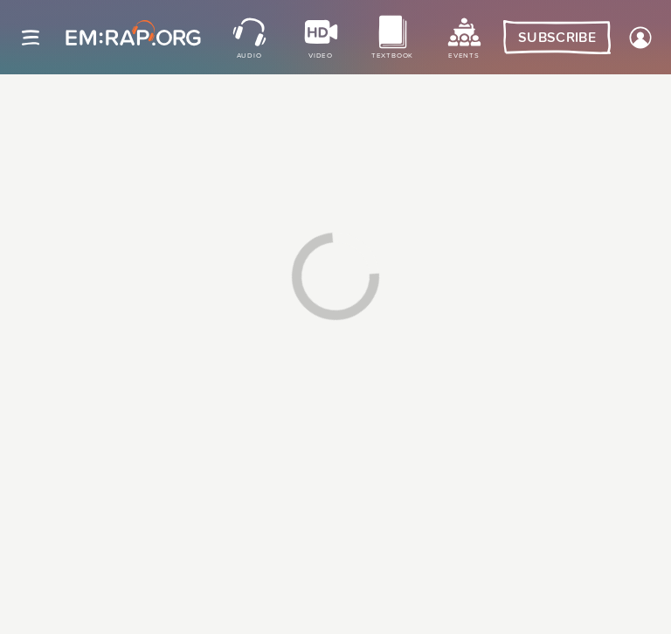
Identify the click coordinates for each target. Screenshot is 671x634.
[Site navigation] (30, 37)
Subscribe (557, 38)
